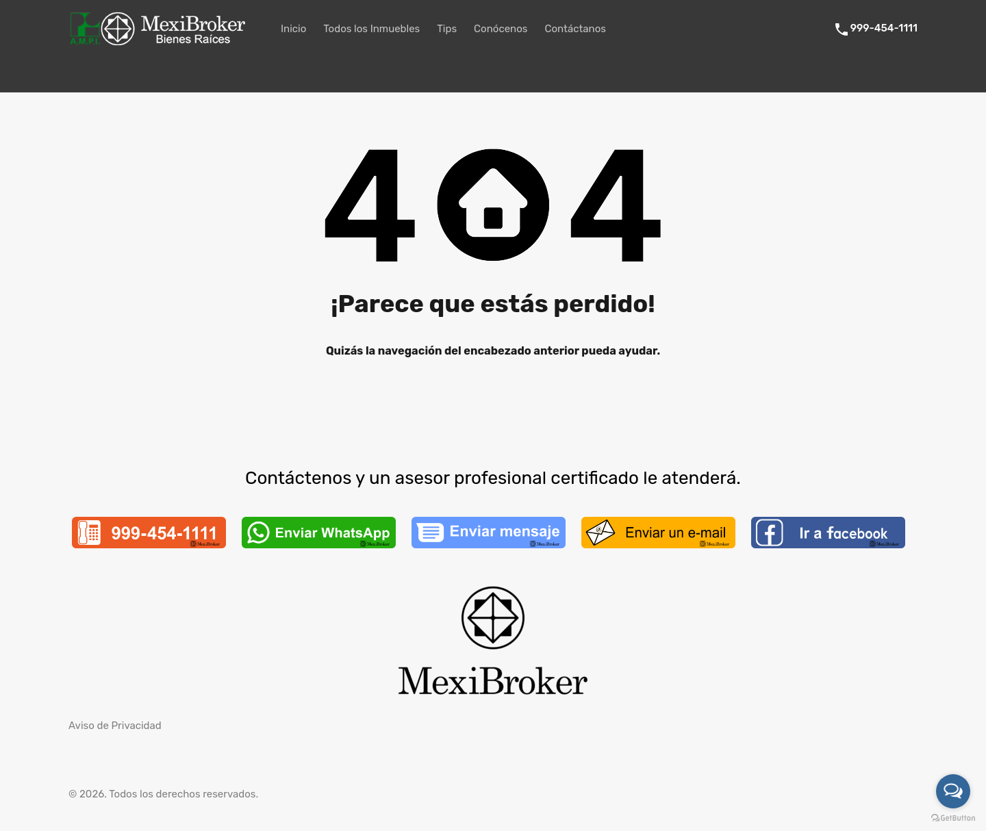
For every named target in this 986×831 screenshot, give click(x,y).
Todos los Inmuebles (371, 29)
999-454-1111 (884, 28)
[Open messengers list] (953, 791)
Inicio (293, 29)
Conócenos (500, 29)
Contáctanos (575, 29)
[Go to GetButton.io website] (953, 817)
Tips (447, 29)
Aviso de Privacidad (115, 725)
